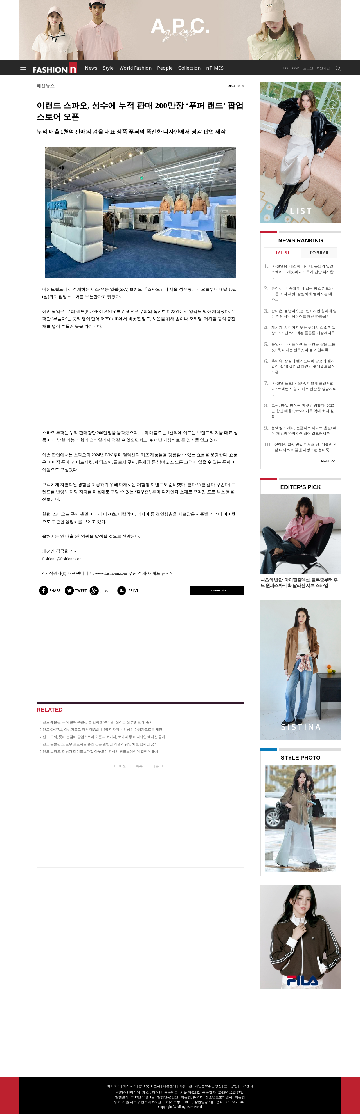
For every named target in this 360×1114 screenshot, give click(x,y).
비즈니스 (129, 1086)
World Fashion (136, 68)
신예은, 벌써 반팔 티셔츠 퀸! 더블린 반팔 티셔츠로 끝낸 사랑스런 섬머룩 (305, 447)
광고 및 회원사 (149, 1086)
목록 (139, 766)
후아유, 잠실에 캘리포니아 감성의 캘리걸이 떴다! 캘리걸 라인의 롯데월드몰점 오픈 (303, 366)
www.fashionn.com (111, 573)
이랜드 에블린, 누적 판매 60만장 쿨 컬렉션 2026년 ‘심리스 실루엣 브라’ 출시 (96, 722)
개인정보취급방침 (208, 1086)
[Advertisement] (140, 379)
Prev (270, 817)
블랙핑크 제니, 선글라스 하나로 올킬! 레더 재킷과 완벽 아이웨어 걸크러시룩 (304, 430)
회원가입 (323, 68)
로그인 (308, 68)
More (325, 460)
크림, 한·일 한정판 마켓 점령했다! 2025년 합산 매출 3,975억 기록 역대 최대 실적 (302, 411)
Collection (189, 68)
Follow (291, 68)
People (165, 68)
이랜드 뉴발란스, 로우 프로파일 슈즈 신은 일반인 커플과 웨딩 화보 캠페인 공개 (98, 744)
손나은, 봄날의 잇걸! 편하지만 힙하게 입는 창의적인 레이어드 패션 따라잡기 (304, 313)
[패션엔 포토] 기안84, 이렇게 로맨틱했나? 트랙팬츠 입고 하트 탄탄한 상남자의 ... (303, 388)
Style (108, 68)
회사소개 (113, 1086)
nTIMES (215, 68)
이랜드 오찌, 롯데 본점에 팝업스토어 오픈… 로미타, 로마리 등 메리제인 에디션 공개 (102, 737)
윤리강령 (230, 1086)
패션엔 (55, 68)
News (91, 68)
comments (217, 590)
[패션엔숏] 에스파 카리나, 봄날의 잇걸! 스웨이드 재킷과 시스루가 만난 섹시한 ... (303, 271)
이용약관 (185, 1086)
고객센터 (246, 1086)
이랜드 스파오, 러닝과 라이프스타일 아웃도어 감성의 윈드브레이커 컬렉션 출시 (98, 751)
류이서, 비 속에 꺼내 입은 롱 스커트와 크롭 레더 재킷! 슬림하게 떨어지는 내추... (302, 294)
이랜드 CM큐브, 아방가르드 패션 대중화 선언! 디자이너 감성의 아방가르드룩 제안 (100, 730)
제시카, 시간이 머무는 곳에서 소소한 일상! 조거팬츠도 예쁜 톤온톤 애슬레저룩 (303, 330)
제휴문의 (169, 1086)
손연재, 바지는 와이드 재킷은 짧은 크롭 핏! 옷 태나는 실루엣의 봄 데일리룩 (303, 347)
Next (330, 817)
